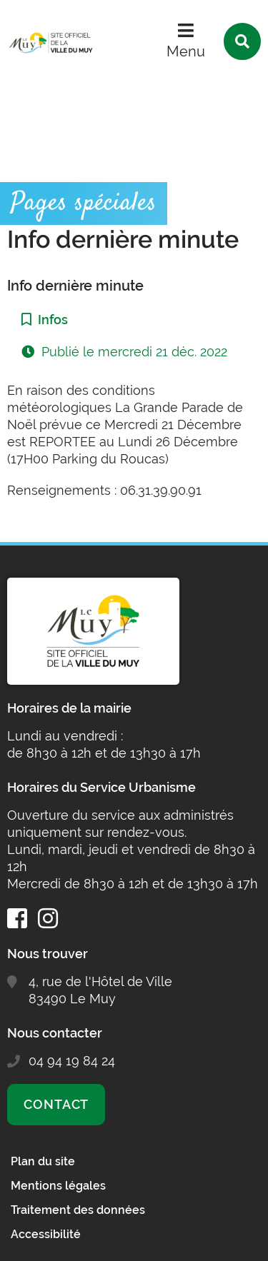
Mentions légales (58, 1185)
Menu (186, 51)
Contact (56, 1104)
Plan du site (43, 1161)
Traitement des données (78, 1210)
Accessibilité (46, 1234)
